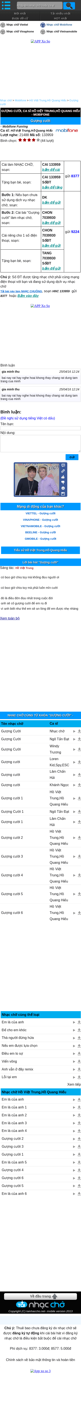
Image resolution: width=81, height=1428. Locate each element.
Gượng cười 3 (12, 859)
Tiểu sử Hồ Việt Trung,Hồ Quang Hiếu (40, 553)
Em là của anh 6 (14, 1197)
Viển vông (9, 1064)
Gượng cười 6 (12, 916)
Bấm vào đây (28, 296)
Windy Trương (55, 752)
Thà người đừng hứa (18, 1041)
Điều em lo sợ (12, 1057)
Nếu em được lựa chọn (20, 1049)
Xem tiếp (74, 1087)
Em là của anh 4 (14, 1134)
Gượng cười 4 (12, 878)
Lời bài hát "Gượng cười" (40, 565)
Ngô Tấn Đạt (59, 742)
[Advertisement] (40, 667)
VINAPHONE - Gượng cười (40, 523)
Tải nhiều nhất (60, 13)
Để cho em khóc (14, 1033)
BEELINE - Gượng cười (40, 535)
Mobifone (20, 100)
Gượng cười (10, 765)
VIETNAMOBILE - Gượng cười (40, 529)
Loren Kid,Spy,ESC (59, 765)
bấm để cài (51, 170)
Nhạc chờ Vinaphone (20, 31)
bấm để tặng (52, 187)
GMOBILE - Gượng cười (40, 542)
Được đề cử (20, 18)
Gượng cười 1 (12, 801)
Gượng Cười (11, 734)
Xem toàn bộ (10, 621)
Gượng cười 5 (12, 897)
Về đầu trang (40, 1299)
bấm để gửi (51, 202)
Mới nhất (20, 13)
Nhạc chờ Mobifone (59, 24)
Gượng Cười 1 (12, 815)
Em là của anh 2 (14, 1118)
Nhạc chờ (6, 100)
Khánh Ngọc (59, 788)
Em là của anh (13, 1025)
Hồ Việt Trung (24, 571)
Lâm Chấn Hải (58, 778)
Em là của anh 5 (14, 1165)
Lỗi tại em (9, 1080)
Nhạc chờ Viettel (17, 24)
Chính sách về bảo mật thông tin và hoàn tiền (40, 1363)
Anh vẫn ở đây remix (17, 1072)
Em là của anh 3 (14, 1126)
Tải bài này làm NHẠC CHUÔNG (21, 291)
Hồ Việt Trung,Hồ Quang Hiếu (47, 100)
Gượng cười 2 (12, 841)
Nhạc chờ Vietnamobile (61, 31)
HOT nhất (60, 18)
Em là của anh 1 (14, 1110)
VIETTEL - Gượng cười (40, 516)
